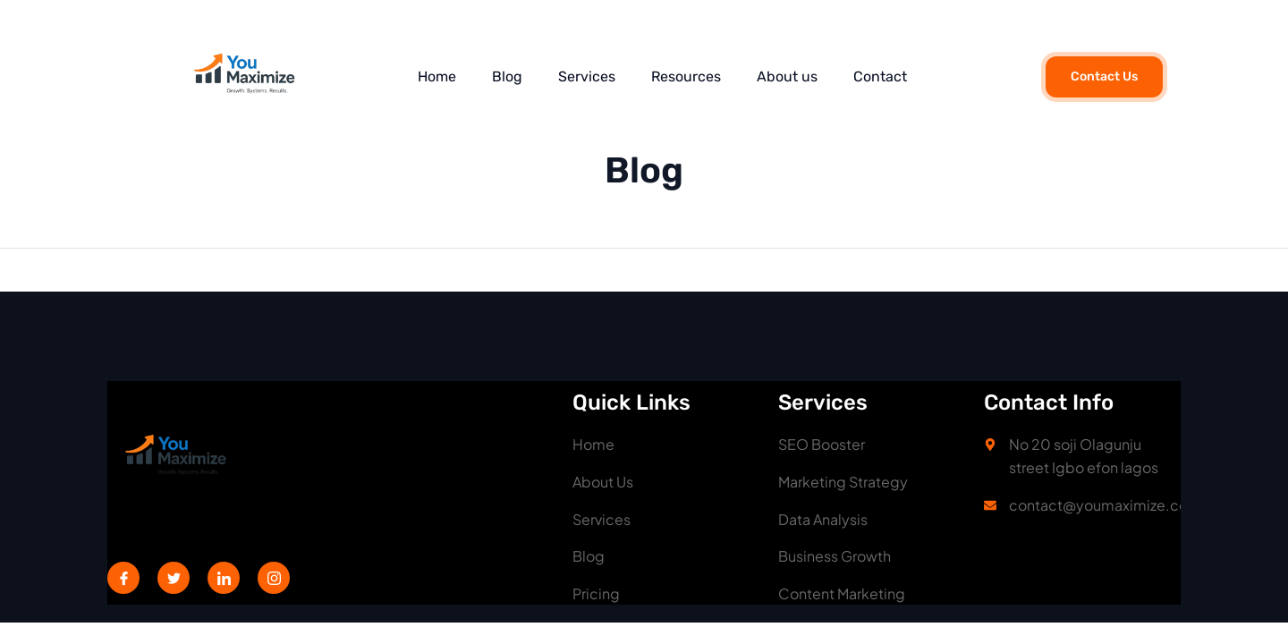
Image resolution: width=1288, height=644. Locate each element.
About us (787, 76)
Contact (880, 76)
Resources (686, 76)
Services (586, 76)
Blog (507, 76)
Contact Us (1104, 76)
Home (437, 76)
